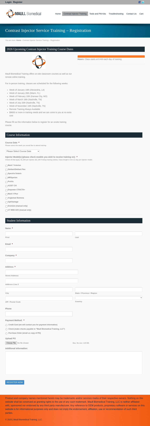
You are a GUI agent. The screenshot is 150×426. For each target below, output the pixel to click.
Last (77, 237)
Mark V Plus (13, 194)
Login (8, 2)
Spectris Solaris (15, 173)
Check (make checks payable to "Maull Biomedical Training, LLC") (36, 329)
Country (78, 301)
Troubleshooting (116, 14)
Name (9, 228)
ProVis (11, 181)
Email (9, 244)
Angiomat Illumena (16, 198)
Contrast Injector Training (75, 14)
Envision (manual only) (18, 206)
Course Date (12, 142)
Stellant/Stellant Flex (16, 169)
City (7, 293)
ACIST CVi (12, 186)
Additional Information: (16, 348)
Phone (8, 308)
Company (11, 255)
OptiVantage (13, 202)
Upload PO (10, 338)
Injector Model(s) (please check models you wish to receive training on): (41, 157)
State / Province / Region (86, 293)
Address (10, 267)
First (7, 237)
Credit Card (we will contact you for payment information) (32, 325)
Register (17, 2)
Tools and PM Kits (98, 14)
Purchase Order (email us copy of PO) (24, 333)
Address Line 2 (12, 284)
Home (58, 14)
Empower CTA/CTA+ (16, 190)
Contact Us (131, 14)
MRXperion (12, 178)
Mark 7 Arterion (14, 165)
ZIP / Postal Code (13, 302)
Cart (141, 14)
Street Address (12, 275)
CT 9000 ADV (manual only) (19, 210)
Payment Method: (14, 320)
